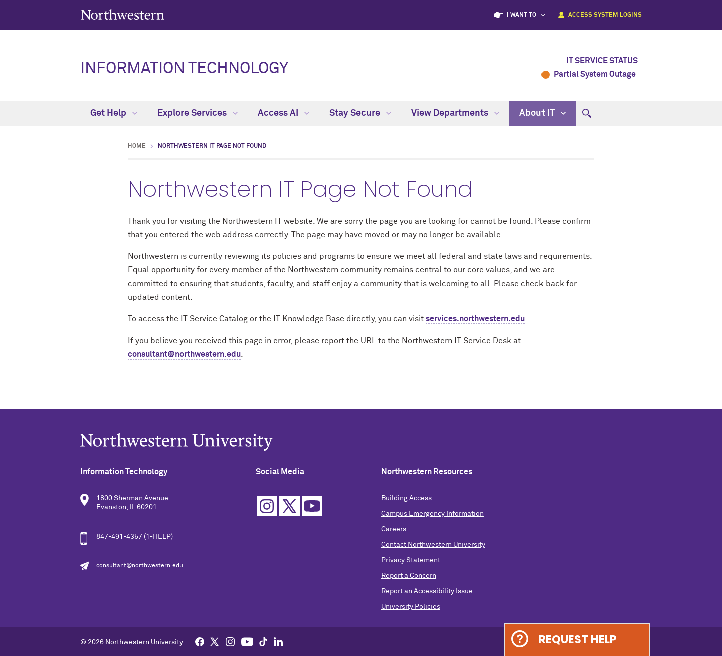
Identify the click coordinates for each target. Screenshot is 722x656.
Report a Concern (408, 575)
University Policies (410, 606)
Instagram (267, 506)
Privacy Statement (410, 560)
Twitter (289, 506)
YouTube (312, 506)
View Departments (455, 113)
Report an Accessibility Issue (427, 591)
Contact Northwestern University (433, 544)
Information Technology (184, 69)
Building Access (406, 498)
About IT (542, 113)
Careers (393, 529)
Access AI (283, 113)
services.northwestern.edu (475, 319)
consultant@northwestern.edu (184, 354)
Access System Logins (605, 15)
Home (137, 146)
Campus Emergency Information (432, 513)
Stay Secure (360, 113)
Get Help (113, 113)
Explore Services (197, 113)
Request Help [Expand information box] (577, 639)
